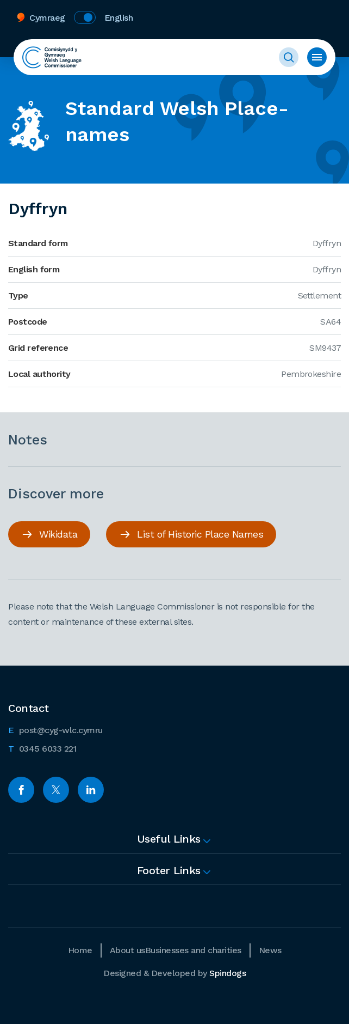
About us (127, 950)
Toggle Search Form (288, 57)
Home (80, 950)
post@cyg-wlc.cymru (55, 729)
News (270, 950)
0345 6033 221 (42, 748)
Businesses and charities (193, 950)
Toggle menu (317, 57)
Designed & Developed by (174, 973)
